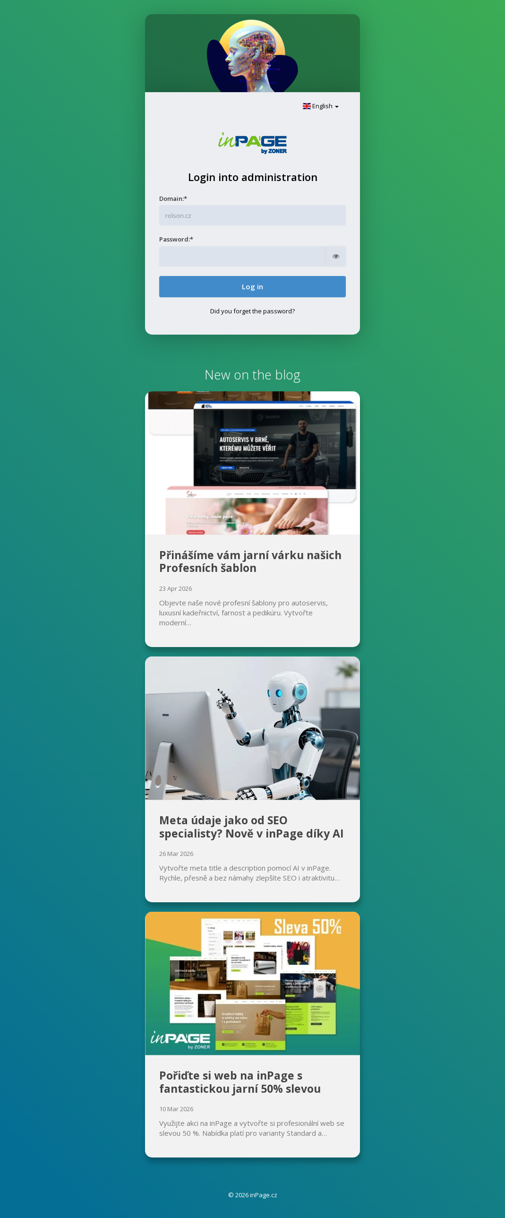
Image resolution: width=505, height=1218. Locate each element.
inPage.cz (263, 1195)
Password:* (176, 239)
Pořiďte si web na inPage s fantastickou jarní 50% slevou (240, 1082)
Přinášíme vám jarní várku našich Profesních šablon (250, 561)
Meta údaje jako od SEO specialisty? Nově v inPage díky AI (251, 826)
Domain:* (173, 198)
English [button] (321, 106)
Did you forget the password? (252, 311)
